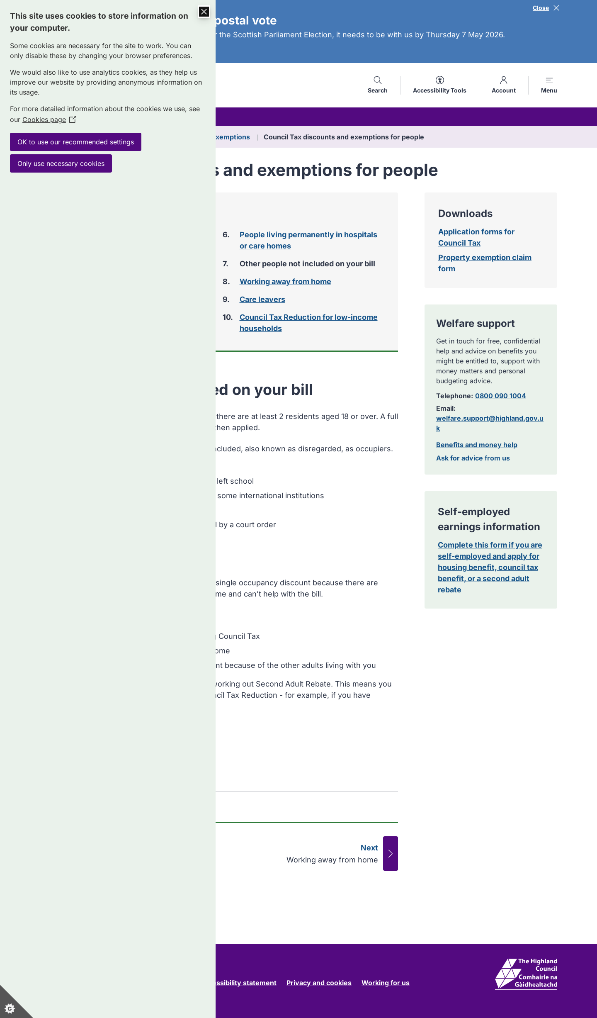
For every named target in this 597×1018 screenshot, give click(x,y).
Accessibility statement (238, 983)
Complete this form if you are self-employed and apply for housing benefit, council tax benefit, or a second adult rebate (490, 567)
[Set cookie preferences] (16, 1001)
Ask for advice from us (473, 458)
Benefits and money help (476, 445)
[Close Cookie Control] (204, 12)
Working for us (386, 983)
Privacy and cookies (319, 983)
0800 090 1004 (500, 396)
